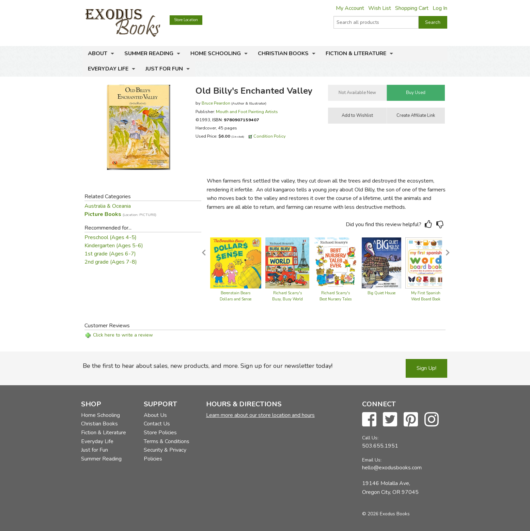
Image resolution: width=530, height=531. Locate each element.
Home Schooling (215, 53)
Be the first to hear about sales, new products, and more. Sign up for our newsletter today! (207, 366)
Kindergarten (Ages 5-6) (113, 245)
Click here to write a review (123, 335)
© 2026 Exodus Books (386, 514)
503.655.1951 (380, 446)
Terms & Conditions (166, 441)
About (97, 53)
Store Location (186, 19)
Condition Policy (269, 136)
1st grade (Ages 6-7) (110, 253)
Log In (440, 8)
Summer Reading (148, 53)
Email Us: (371, 460)
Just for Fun (164, 69)
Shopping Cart (411, 8)
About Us (155, 415)
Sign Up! (426, 368)
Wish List (379, 8)
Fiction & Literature (356, 53)
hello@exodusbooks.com (392, 467)
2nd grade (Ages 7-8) (110, 262)
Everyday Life (108, 69)
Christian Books (283, 53)
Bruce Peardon (216, 103)
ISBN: (235, 120)
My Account (350, 8)
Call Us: (370, 438)
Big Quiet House (381, 293)
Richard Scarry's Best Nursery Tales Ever (335, 299)
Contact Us (157, 423)
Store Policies (160, 432)
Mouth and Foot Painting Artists (247, 111)
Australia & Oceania (107, 206)
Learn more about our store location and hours (260, 415)
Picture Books (120, 214)
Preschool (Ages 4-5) (110, 237)
